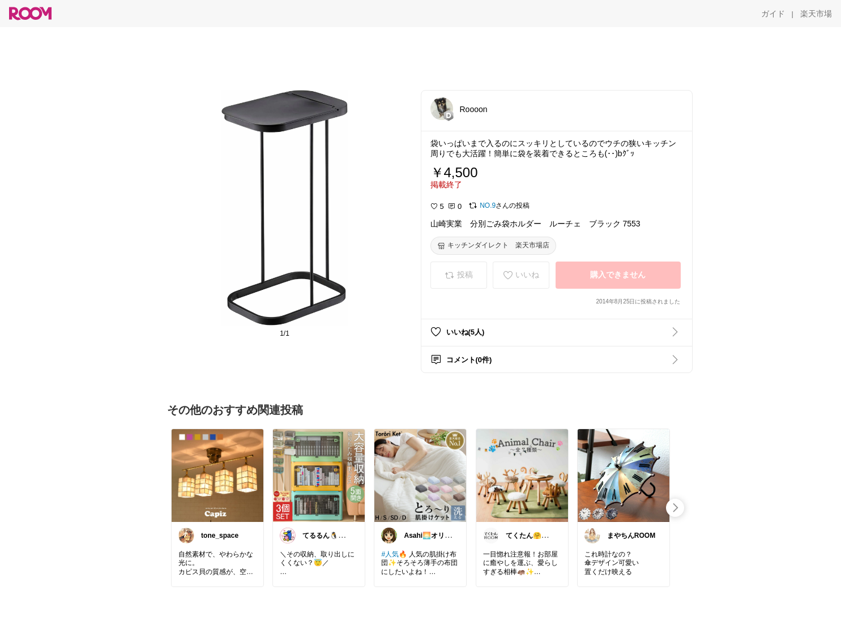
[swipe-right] (675, 508)
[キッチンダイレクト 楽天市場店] (493, 246)
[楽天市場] (816, 13)
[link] (217, 475)
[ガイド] (773, 13)
